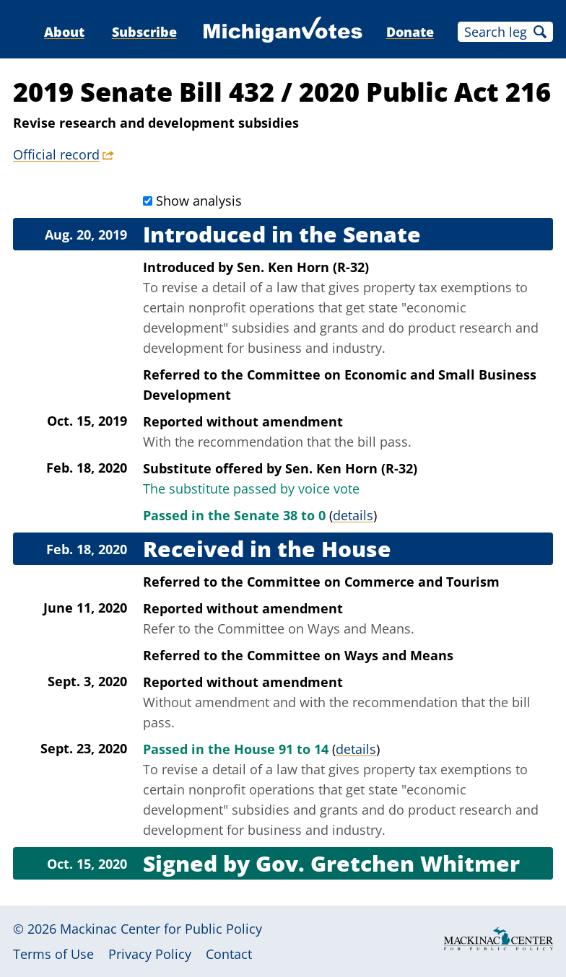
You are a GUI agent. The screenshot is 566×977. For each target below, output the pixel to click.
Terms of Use (53, 954)
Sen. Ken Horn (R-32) (303, 267)
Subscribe (144, 31)
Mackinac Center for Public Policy (161, 928)
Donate (410, 31)
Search (540, 32)
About (64, 31)
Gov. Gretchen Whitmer (388, 863)
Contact (229, 954)
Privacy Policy (149, 954)
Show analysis (199, 200)
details (353, 515)
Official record (56, 154)
